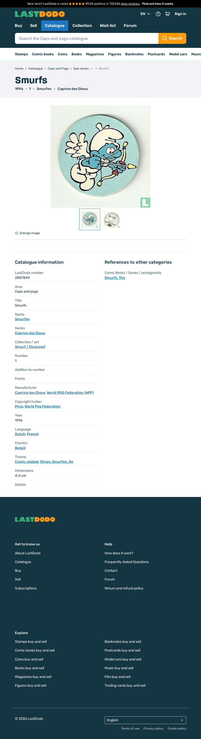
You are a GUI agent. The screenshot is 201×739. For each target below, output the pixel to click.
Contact (111, 571)
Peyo (19, 406)
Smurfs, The (115, 278)
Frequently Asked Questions (127, 562)
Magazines (95, 54)
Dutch (20, 434)
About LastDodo (28, 553)
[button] (167, 13)
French (33, 434)
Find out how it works (158, 3)
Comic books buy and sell (35, 650)
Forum (130, 25)
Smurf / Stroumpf (30, 347)
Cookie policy (177, 728)
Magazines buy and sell (33, 677)
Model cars (178, 54)
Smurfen (44, 89)
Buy (18, 25)
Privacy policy (153, 728)
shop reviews (130, 3)
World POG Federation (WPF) (70, 393)
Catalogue (55, 25)
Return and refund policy (124, 588)
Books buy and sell (29, 668)
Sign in (180, 14)
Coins (62, 54)
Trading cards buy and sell (125, 685)
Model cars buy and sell (123, 659)
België (20, 448)
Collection (82, 25)
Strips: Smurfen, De (56, 462)
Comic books (43, 54)
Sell (33, 25)
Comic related (27, 462)
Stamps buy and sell (31, 642)
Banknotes (134, 54)
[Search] (86, 38)
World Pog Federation (43, 406)
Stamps (21, 54)
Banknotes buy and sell (123, 642)
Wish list (108, 25)
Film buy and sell (118, 677)
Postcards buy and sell (122, 650)
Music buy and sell (119, 668)
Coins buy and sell (29, 659)
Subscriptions (26, 588)
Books (76, 54)
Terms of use (130, 728)
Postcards (156, 54)
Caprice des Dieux (73, 89)
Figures (114, 54)
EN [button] (145, 13)
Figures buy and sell (30, 685)
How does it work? (119, 553)
